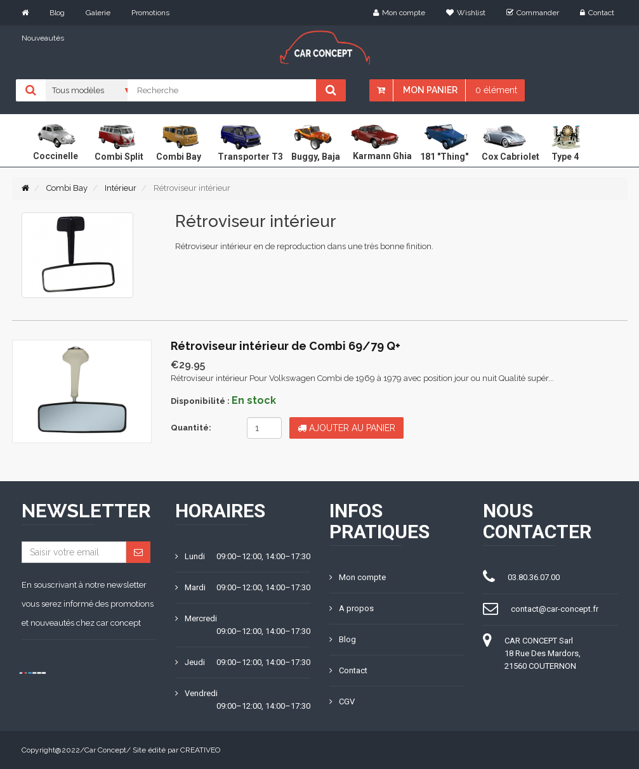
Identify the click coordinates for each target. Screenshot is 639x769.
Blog (57, 12)
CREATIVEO (200, 750)
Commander (532, 12)
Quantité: (191, 427)
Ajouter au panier (346, 428)
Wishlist (465, 12)
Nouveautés (43, 38)
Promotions (150, 12)
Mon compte (399, 12)
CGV (342, 701)
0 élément (496, 90)
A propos (351, 608)
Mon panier (430, 90)
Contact (597, 12)
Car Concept (105, 750)
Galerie (98, 12)
